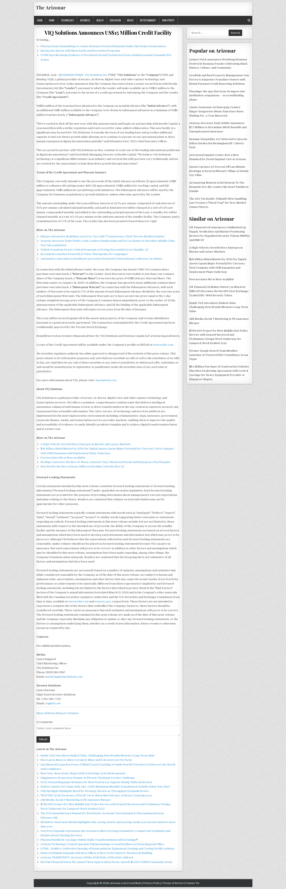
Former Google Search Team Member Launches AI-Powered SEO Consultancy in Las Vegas (218, 355)
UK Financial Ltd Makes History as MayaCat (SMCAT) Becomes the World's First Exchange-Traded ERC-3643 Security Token (219, 291)
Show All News (46, 713)
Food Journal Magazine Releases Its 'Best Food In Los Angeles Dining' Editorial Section (96, 782)
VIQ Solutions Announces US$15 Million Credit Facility (108, 32)
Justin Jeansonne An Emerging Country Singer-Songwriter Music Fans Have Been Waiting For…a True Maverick (216, 111)
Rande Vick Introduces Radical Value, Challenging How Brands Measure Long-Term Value (97, 755)
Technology (67, 20)
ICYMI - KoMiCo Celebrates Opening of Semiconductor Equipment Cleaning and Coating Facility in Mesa (107, 848)
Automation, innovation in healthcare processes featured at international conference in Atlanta (101, 258)
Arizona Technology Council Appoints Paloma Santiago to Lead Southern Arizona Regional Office (102, 844)
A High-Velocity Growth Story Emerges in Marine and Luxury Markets (85, 444)
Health (100, 20)
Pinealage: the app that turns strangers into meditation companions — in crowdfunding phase (217, 95)
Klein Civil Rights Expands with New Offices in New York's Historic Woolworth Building (96, 852)
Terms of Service (173, 883)
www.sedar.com (163, 344)
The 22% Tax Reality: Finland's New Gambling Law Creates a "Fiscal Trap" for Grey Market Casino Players (218, 203)
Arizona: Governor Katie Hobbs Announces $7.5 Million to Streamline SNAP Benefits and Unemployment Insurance (218, 127)
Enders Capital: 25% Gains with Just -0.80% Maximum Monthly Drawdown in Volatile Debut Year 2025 (105, 786)
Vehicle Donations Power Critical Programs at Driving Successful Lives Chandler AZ (94, 249)
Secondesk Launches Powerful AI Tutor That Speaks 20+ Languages (84, 254)
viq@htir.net (53, 703)
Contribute (134, 883)
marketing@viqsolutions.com (63, 676)
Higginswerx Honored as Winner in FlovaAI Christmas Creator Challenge (87, 777)
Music (130, 20)
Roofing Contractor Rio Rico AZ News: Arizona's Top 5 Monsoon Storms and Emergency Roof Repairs (105, 462)
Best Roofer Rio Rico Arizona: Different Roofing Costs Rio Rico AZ (82, 466)
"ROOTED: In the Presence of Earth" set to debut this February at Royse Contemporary (96, 795)
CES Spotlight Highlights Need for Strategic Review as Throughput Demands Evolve (94, 791)
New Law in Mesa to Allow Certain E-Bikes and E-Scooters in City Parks (86, 759)
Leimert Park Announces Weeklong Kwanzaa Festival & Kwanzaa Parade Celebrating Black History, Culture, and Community (218, 63)
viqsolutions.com (105, 380)
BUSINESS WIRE (71, 74)
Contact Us (192, 883)
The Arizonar (51, 7)
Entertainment (148, 20)
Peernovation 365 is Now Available (62, 457)
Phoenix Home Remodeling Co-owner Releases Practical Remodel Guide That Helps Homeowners (103, 46)
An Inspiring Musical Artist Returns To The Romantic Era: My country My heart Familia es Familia (219, 187)
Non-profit (168, 20)
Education (115, 20)
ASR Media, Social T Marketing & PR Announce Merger (75, 799)
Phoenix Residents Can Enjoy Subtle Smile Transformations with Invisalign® (89, 839)
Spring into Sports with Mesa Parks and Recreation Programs (80, 50)
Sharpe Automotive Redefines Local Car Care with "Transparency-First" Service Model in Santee (102, 236)
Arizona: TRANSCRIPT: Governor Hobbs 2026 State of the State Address (86, 857)
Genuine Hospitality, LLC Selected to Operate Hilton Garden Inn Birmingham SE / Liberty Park (218, 143)
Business (85, 20)
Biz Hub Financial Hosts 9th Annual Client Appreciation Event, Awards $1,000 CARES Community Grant (106, 862)
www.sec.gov (102, 601)
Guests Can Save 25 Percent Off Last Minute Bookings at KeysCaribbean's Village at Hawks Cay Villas (219, 171)
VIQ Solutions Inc (96, 74)
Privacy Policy (152, 883)
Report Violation (68, 713)
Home (40, 20)
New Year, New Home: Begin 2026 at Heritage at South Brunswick (82, 773)
